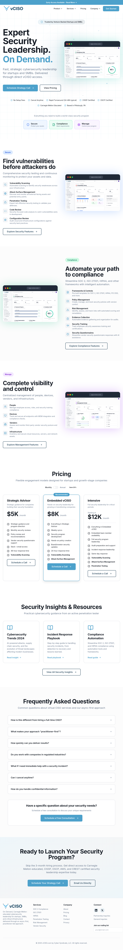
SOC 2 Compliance (40, 909)
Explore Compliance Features (86, 346)
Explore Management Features (24, 444)
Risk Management (40, 922)
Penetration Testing (41, 919)
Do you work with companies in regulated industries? (61, 754)
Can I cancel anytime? (61, 777)
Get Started (111, 8)
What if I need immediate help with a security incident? (61, 766)
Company (95, 9)
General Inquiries (100, 919)
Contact (66, 919)
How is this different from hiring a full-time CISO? (61, 720)
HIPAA (35, 916)
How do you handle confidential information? (61, 789)
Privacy (66, 922)
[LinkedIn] (96, 910)
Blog (65, 916)
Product (58, 9)
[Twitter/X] (102, 910)
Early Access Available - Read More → (61, 2)
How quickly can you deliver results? (61, 743)
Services (71, 9)
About (65, 909)
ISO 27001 (37, 912)
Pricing (83, 9)
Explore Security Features (22, 231)
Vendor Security (39, 926)
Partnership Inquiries (102, 916)
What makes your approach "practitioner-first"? (61, 731)
